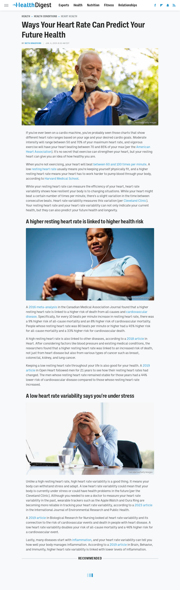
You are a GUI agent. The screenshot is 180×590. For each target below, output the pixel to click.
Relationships (127, 5)
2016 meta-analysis (43, 307)
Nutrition (93, 5)
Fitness (109, 5)
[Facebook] (155, 6)
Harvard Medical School (61, 178)
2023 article (143, 505)
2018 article (135, 338)
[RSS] (174, 6)
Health (78, 5)
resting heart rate (44, 169)
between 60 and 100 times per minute (119, 164)
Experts (64, 5)
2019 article (37, 518)
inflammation (81, 540)
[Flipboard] (161, 6)
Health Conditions (45, 16)
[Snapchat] (167, 6)
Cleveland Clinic (135, 200)
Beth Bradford (33, 43)
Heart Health (69, 16)
